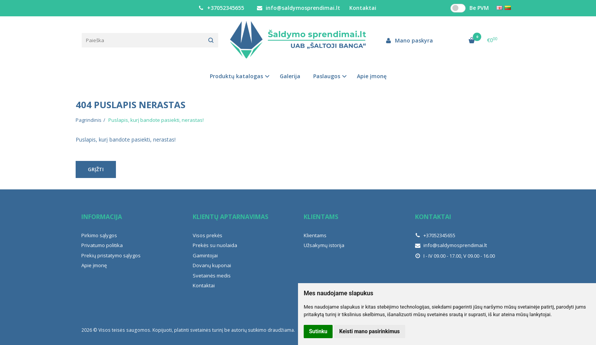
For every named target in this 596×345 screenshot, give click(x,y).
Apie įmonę (372, 76)
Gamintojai (205, 255)
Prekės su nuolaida (215, 245)
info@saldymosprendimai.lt (298, 7)
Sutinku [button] (318, 331)
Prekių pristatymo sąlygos (111, 255)
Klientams (321, 217)
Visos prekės (207, 235)
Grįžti (96, 169)
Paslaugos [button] (326, 76)
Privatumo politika (102, 245)
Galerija (290, 76)
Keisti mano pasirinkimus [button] (369, 331)
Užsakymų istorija (324, 245)
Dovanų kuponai (212, 265)
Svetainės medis (212, 275)
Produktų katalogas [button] (236, 76)
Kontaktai (362, 7)
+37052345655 (221, 7)
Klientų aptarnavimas (230, 217)
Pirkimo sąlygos (99, 235)
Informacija (101, 217)
